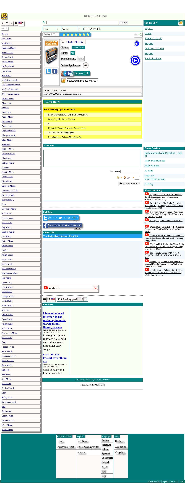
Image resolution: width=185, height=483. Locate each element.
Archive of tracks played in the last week (92, 380)
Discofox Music (8, 186)
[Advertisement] (92, 6)
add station (121, 446)
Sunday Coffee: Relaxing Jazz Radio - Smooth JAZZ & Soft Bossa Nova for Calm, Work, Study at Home (164, 272)
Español (105, 440)
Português (106, 444)
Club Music (7, 158)
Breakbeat (6, 144)
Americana (6, 112)
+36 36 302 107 (74, 41)
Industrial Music (8, 269)
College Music (8, 163)
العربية (105, 466)
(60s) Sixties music (10, 80)
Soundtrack (6, 383)
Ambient (5, 108)
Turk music (6, 411)
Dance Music (7, 177)
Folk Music (6, 213)
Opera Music (7, 319)
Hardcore (6, 250)
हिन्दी (104, 471)
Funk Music (7, 223)
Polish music (7, 324)
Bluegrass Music (9, 135)
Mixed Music (7, 305)
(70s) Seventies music (11, 85)
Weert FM (149, 175)
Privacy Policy (154, 481)
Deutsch (106, 462)
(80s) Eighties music (10, 89)
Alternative (6, 103)
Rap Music (6, 71)
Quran (4, 342)
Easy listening (8, 200)
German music (8, 232)
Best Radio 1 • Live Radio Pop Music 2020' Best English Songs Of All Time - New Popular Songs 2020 (164, 205)
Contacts (119, 441)
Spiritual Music (8, 388)
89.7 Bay (149, 184)
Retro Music (7, 351)
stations (81, 452)
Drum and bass (8, 195)
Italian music (7, 255)
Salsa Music (7, 365)
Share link (75, 73)
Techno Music (8, 57)
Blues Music (7, 140)
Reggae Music (8, 347)
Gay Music (6, 227)
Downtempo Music (10, 190)
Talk (3, 406)
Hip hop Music (8, 66)
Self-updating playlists (88, 446)
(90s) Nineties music (10, 94)
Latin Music (7, 292)
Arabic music (7, 126)
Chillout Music (8, 149)
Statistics (47, 212)
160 (72, 53)
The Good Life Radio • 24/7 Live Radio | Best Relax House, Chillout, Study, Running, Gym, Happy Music (164, 246)
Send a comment (129, 183)
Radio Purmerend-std (155, 160)
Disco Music (7, 181)
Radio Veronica (152, 165)
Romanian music (9, 356)
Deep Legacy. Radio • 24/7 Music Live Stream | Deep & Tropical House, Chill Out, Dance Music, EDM (164, 263)
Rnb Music (6, 75)
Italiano (105, 449)
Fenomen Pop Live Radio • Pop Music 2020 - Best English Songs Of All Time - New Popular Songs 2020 (164, 214)
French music (7, 218)
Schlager (5, 370)
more (101, 385)
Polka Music (7, 328)
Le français (107, 457)
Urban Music (7, 416)
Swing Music (7, 397)
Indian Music (7, 264)
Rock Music (7, 43)
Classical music (8, 154)
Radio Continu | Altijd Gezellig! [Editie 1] (163, 154)
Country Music (8, 172)
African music (8, 98)
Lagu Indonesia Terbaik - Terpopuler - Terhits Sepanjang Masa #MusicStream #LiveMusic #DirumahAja (163, 196)
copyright (120, 452)
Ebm (4, 204)
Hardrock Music (8, 48)
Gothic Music (7, 241)
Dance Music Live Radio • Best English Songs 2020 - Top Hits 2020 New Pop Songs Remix (164, 229)
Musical (5, 310)
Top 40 (5, 34)
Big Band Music (8, 131)
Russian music (8, 360)
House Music (7, 52)
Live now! (82, 441)
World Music (7, 429)
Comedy (5, 167)
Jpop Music (6, 282)
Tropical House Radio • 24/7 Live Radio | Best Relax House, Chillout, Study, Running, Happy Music (164, 237)
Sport (4, 393)
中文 (104, 476)
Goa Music (6, 236)
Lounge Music (8, 296)
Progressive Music (9, 333)
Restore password (66, 446)
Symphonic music (9, 402)
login (60, 441)
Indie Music (7, 259)
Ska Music (6, 374)
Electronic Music (9, 209)
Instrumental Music (10, 273)
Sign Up (73, 236)
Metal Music (7, 301)
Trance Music (7, 62)
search (123, 22)
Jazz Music (6, 278)
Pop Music (6, 39)
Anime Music (7, 117)
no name (149, 170)
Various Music (8, 420)
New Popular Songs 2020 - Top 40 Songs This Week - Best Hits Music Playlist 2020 (163, 255)
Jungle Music (7, 287)
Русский (106, 453)
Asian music (7, 121)
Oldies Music (7, 315)
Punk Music (7, 337)
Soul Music (6, 379)
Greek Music (7, 246)
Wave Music (7, 425)
